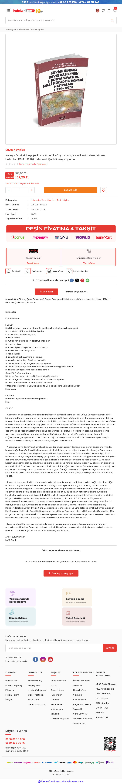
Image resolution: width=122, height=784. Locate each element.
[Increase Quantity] (31, 190)
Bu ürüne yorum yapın (61, 573)
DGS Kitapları (102, 698)
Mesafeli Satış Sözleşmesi (35, 683)
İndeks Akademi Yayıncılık (81, 683)
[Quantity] (20, 190)
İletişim (9, 699)
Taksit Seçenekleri (76, 291)
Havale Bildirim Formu (58, 683)
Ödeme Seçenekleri (57, 702)
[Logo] (28, 10)
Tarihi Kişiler (63, 200)
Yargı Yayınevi (80, 713)
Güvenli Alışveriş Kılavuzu (13, 688)
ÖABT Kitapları (103, 693)
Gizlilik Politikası (36, 694)
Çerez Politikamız (37, 704)
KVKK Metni (33, 699)
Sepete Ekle (70, 190)
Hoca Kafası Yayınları (79, 692)
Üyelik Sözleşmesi (37, 690)
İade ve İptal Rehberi (57, 711)
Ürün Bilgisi (46, 291)
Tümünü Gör (79, 723)
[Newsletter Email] (61, 648)
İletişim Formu (12, 694)
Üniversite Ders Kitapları (43, 200)
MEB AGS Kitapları (105, 688)
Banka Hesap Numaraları (57, 692)
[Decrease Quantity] (9, 190)
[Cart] (115, 10)
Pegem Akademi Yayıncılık (82, 707)
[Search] (61, 20)
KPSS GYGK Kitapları (106, 684)
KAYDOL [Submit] (110, 648)
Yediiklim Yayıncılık (82, 718)
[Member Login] (103, 10)
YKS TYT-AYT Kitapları (102, 710)
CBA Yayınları (80, 699)
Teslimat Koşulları (60, 718)
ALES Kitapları (102, 703)
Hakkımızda (11, 680)
